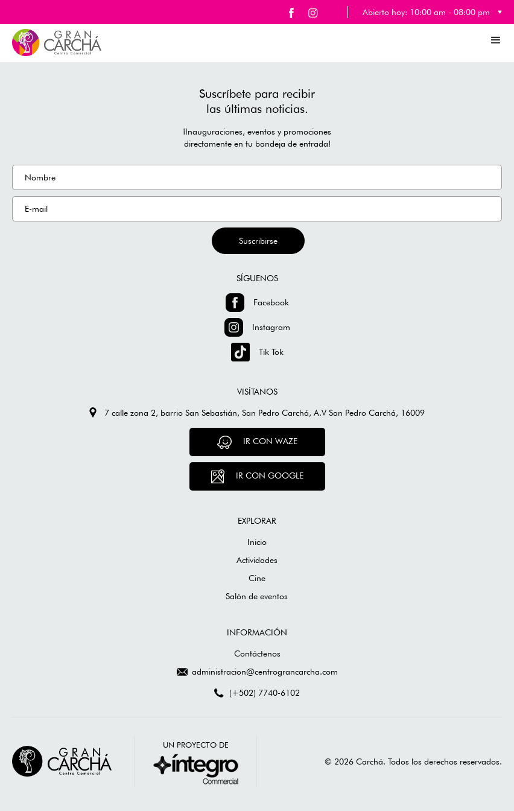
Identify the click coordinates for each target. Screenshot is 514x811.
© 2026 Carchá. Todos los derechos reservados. (413, 761)
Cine (257, 578)
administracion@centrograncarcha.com (265, 671)
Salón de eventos (257, 596)
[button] (496, 40)
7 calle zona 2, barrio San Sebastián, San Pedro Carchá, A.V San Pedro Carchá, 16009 (264, 413)
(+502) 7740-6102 (264, 693)
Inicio (257, 542)
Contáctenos (257, 653)
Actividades (257, 560)
